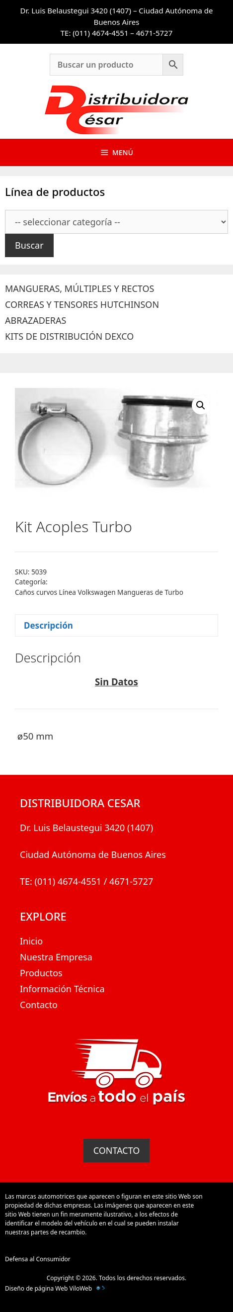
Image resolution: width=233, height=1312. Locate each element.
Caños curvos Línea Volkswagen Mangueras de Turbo (99, 592)
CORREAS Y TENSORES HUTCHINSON (82, 304)
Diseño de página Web (36, 1288)
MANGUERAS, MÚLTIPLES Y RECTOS (79, 288)
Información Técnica (62, 989)
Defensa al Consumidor (38, 1259)
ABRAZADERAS (35, 320)
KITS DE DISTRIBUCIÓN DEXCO (69, 336)
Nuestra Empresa (56, 957)
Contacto (39, 1005)
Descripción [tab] (48, 625)
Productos (41, 973)
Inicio (31, 941)
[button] (201, 405)
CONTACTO (116, 1150)
